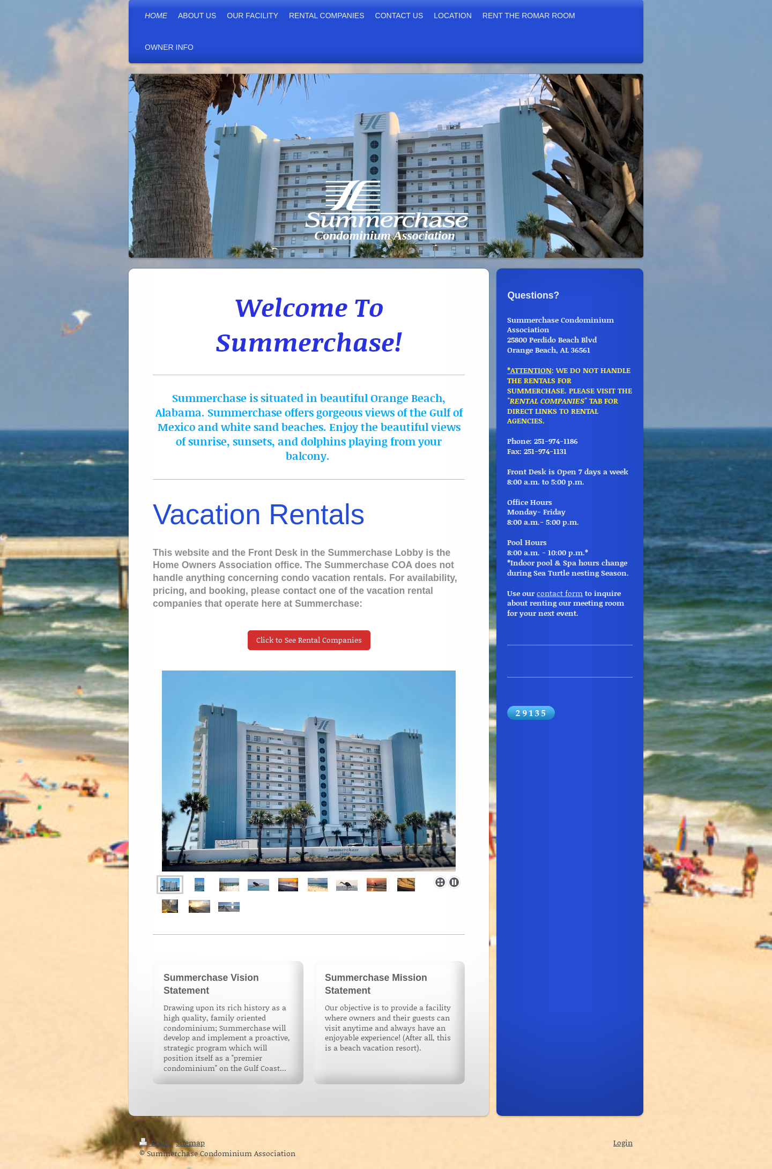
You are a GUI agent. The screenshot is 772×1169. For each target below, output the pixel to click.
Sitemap (190, 1142)
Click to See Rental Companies (309, 639)
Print (155, 1142)
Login (623, 1142)
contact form (560, 593)
